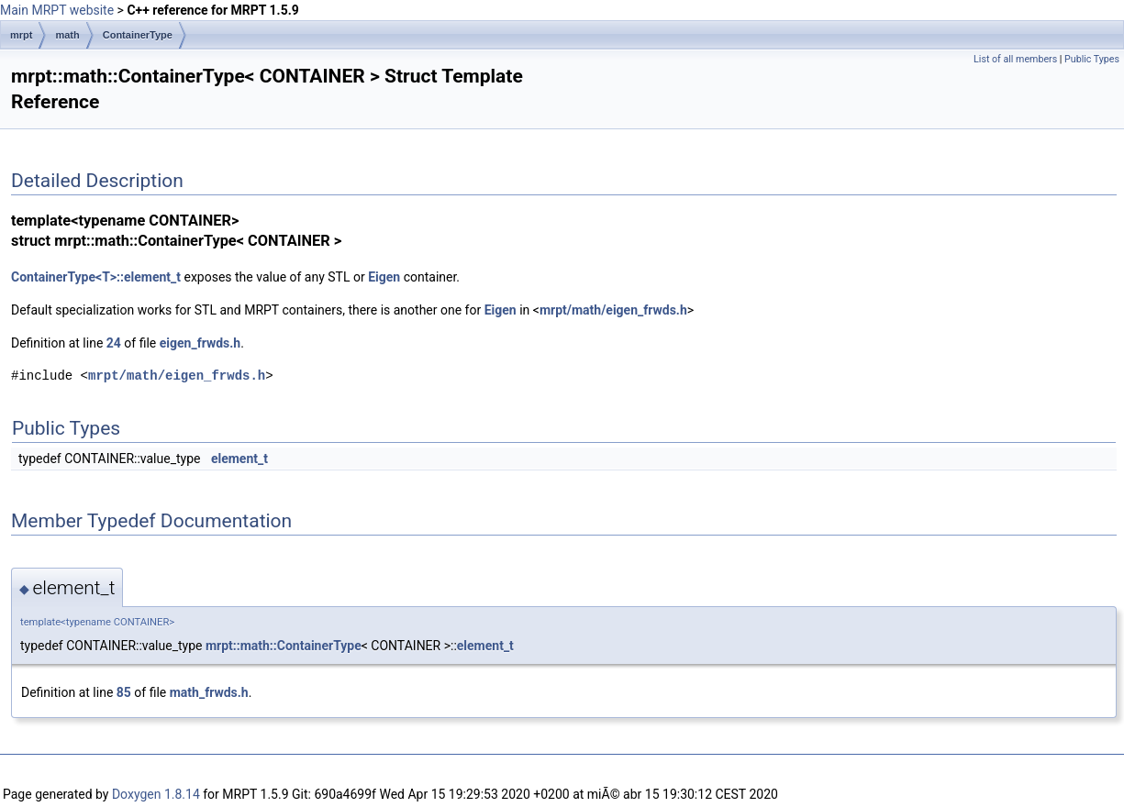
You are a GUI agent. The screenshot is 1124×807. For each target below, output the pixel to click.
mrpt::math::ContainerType (284, 645)
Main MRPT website (57, 10)
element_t (239, 458)
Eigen (384, 277)
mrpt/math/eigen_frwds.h (613, 310)
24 (113, 343)
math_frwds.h (209, 692)
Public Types (1091, 59)
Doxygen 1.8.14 (156, 794)
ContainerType (137, 34)
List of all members (1015, 59)
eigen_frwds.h (200, 343)
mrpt (21, 34)
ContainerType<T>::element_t (96, 277)
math (67, 34)
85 (124, 692)
